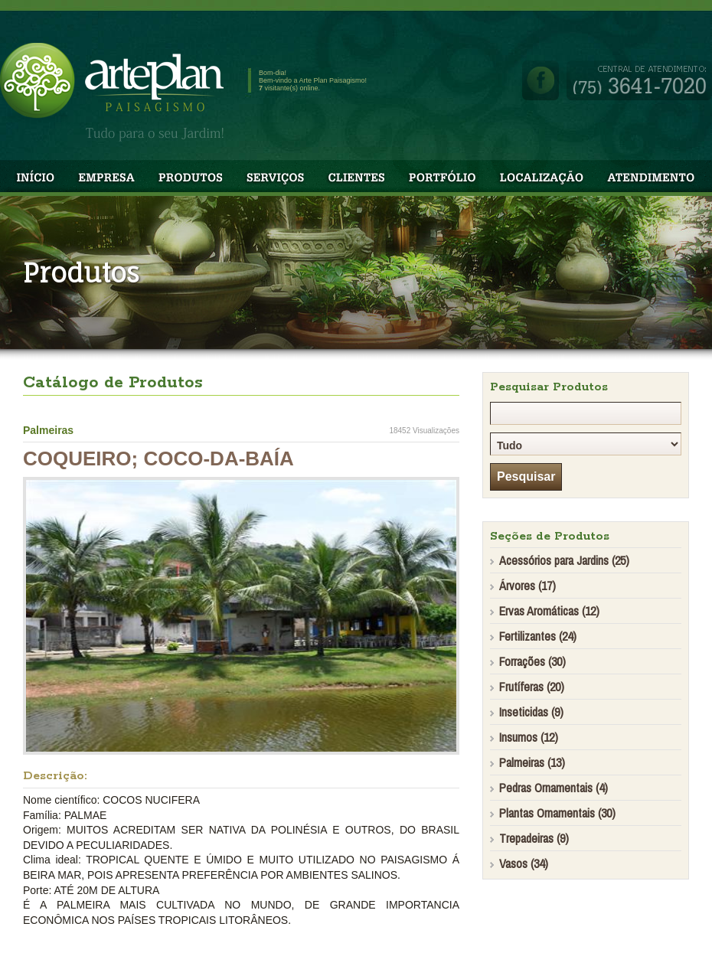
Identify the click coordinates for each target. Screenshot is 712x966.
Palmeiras (48, 430)
